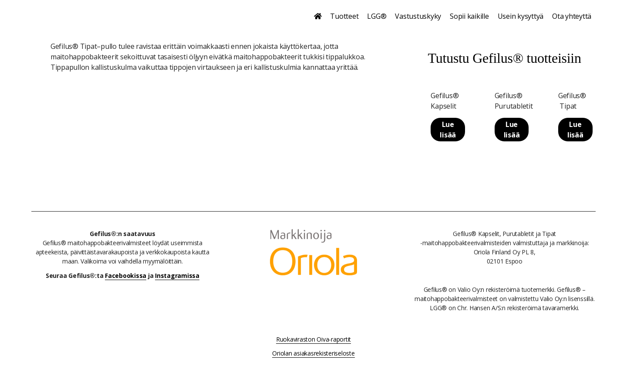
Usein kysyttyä (521, 16)
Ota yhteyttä (571, 16)
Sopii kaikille (469, 16)
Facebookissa (125, 275)
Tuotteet (344, 16)
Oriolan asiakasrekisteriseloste (313, 353)
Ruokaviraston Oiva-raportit (313, 339)
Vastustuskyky (418, 16)
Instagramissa (177, 275)
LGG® (376, 16)
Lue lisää (448, 130)
